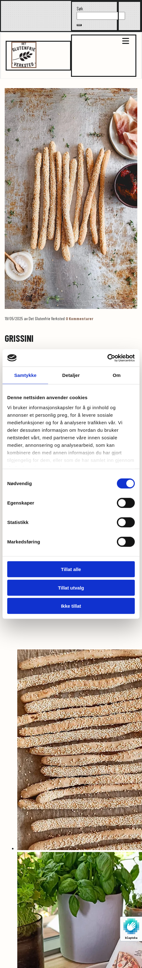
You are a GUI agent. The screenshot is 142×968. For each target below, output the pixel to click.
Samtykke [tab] (25, 375)
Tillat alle (71, 569)
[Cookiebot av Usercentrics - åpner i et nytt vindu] (107, 358)
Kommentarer (79, 318)
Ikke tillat (71, 606)
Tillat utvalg (71, 587)
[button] (79, 25)
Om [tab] (117, 375)
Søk (80, 8)
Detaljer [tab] (71, 375)
